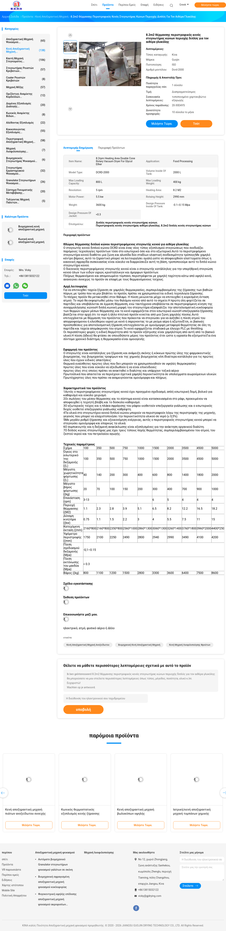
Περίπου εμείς (10, 874)
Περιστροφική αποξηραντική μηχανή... (25, 140)
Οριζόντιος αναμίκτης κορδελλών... (25, 95)
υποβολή (83, 709)
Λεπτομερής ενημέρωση (78, 147)
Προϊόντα (7, 864)
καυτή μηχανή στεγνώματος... (25, 60)
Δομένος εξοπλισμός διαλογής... (25, 105)
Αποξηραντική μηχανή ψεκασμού (55, 852)
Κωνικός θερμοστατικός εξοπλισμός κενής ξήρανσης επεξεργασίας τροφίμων (80, 813)
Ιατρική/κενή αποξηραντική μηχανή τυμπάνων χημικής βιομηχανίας (192, 813)
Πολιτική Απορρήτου (14, 895)
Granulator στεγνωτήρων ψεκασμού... (25, 182)
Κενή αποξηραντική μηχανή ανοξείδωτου (88, 645)
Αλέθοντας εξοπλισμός (25, 123)
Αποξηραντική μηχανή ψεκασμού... (25, 41)
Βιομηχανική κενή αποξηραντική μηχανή (31, 228)
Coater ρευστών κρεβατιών (25, 79)
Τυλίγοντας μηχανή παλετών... (25, 201)
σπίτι (5, 859)
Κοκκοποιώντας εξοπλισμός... (25, 131)
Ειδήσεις (7, 880)
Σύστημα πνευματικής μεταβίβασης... (25, 191)
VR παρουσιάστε (11, 869)
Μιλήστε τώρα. (210, 5)
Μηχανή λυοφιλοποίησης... (25, 150)
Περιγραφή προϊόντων (111, 147)
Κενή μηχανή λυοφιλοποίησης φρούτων (189, 645)
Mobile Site (8, 890)
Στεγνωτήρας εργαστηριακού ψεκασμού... (25, 170)
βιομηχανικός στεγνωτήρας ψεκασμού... (25, 160)
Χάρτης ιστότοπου (13, 885)
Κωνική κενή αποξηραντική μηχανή (31, 240)
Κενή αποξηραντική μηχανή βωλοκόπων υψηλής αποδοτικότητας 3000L (135, 813)
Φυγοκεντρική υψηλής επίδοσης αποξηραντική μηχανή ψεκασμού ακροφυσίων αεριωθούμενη (57, 900)
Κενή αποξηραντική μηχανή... (25, 50)
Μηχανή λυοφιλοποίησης (99, 852)
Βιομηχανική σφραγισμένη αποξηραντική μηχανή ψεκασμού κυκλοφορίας (53, 882)
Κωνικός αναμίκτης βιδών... (25, 114)
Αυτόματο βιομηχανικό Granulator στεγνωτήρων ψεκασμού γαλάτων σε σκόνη (55, 864)
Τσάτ (26, 295)
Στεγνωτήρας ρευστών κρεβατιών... (25, 69)
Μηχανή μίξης (25, 87)
